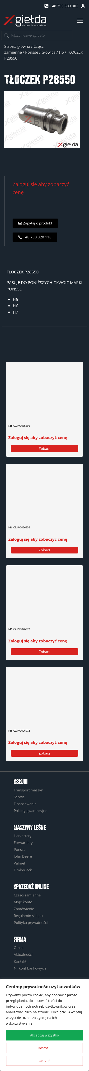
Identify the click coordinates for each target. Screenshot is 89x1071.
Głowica (49, 52)
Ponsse (31, 52)
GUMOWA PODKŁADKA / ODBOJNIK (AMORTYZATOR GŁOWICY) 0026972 (36, 722)
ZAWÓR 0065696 (21, 414)
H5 (61, 52)
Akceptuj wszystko (44, 1035)
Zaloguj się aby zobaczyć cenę (37, 437)
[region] (44, 1025)
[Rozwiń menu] (79, 21)
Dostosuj (45, 1048)
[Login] (83, 6)
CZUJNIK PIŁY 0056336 (26, 516)
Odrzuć (44, 1060)
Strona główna (17, 46)
